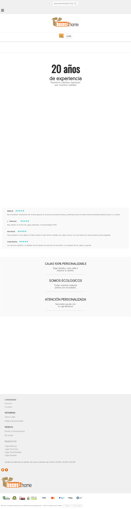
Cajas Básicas (11, 441)
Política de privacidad (14, 416)
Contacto (8, 402)
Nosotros (8, 398)
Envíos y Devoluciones (15, 426)
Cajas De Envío (11, 444)
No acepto (77, 505)
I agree (67, 505)
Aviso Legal (10, 412)
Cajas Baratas (11, 450)
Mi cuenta (9, 430)
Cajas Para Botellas (13, 447)
